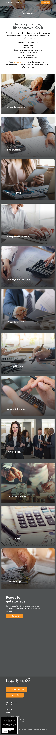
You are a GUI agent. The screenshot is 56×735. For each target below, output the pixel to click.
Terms (30, 730)
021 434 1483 (16, 717)
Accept (4, 728)
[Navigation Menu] (45, 2)
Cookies (36, 730)
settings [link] (13, 725)
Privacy (23, 730)
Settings (5, 731)
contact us (17, 62)
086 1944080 (22, 722)
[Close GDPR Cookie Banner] (10, 731)
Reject (11, 728)
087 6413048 (20, 719)
